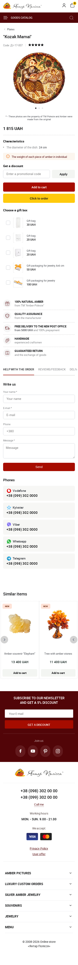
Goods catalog (17, 17)
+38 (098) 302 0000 (22, 512)
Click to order (39, 198)
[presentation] (4, 639)
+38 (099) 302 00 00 (39, 797)
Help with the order (18, 369)
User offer (39, 854)
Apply (63, 174)
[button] (35, 108)
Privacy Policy (39, 848)
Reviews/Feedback (52, 369)
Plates (11, 29)
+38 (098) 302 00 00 (39, 791)
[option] (18, 370)
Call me (39, 804)
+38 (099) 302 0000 (22, 495)
